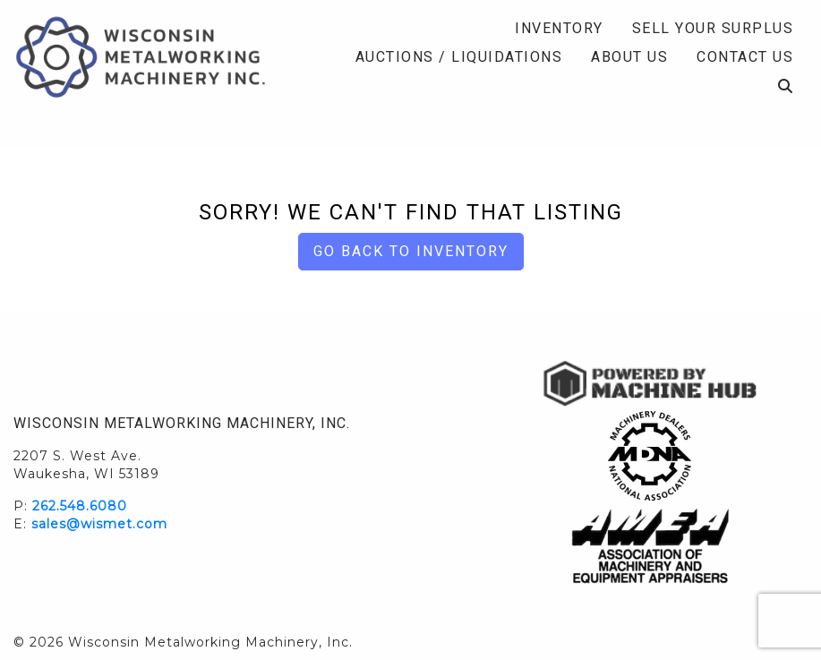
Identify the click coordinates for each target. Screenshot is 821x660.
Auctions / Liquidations (459, 56)
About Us (629, 56)
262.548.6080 (79, 506)
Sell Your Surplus (713, 28)
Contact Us (745, 56)
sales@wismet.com (99, 524)
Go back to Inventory (411, 251)
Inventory (559, 28)
